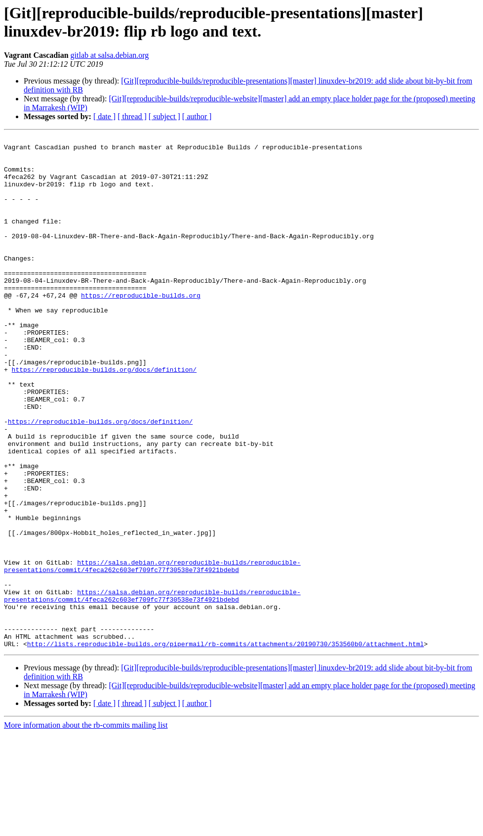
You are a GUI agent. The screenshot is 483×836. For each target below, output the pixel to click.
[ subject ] (164, 116)
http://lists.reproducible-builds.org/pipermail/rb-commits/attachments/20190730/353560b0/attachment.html (225, 746)
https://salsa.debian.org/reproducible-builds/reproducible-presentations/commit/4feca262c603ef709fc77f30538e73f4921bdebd (152, 652)
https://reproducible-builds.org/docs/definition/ (104, 416)
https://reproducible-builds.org (141, 327)
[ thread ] (132, 116)
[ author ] (197, 116)
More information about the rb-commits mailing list (86, 827)
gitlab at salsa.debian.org (110, 55)
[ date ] (104, 116)
